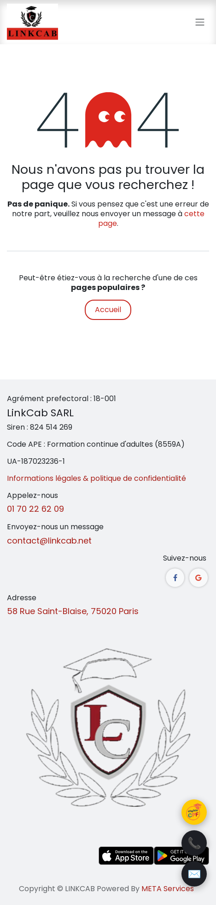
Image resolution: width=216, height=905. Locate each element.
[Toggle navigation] (200, 22)
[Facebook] (175, 577)
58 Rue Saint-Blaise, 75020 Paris (73, 611)
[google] (198, 577)
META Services (167, 888)
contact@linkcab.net (49, 540)
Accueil (108, 309)
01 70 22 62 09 (35, 509)
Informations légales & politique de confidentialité (96, 478)
